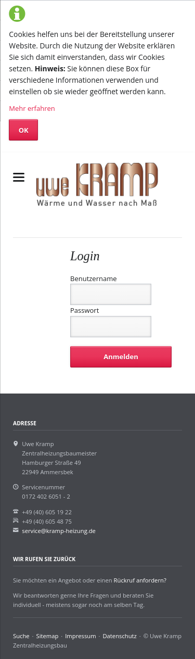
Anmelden (120, 356)
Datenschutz (119, 636)
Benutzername (93, 278)
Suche (21, 636)
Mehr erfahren (32, 108)
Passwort (84, 310)
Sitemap (47, 636)
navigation (18, 177)
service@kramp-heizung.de (59, 531)
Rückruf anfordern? (140, 580)
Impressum (80, 636)
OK (24, 130)
